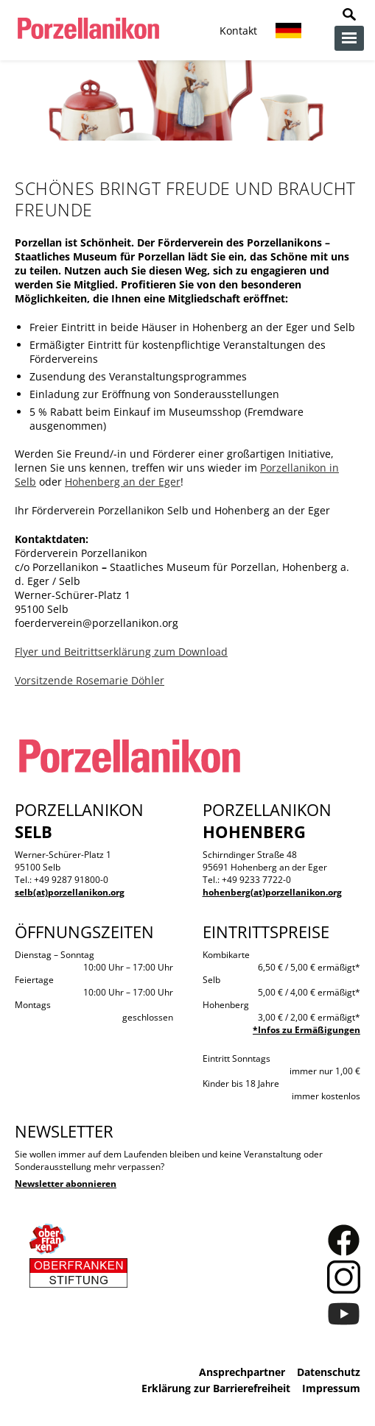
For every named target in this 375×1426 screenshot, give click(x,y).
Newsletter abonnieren (65, 1183)
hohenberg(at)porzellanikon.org (272, 892)
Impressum (331, 1388)
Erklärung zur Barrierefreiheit (215, 1388)
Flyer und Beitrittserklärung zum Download (121, 652)
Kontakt (238, 31)
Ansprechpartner (242, 1372)
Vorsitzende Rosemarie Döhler (89, 680)
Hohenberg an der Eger (123, 482)
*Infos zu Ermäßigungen (306, 1030)
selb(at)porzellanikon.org (70, 892)
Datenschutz (328, 1372)
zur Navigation (349, 38)
